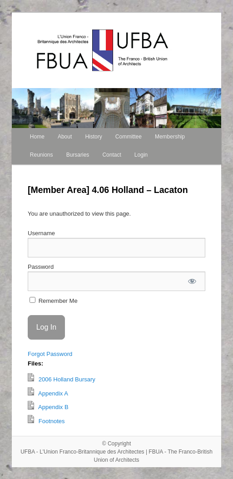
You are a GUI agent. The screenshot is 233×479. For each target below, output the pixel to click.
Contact (111, 155)
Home (37, 136)
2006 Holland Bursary (61, 378)
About (65, 136)
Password (41, 266)
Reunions (41, 155)
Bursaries (77, 155)
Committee (128, 136)
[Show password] (192, 281)
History (93, 136)
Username (41, 233)
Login (141, 155)
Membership (170, 136)
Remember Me (54, 300)
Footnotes (46, 420)
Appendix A (48, 392)
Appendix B (48, 405)
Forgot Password (50, 354)
